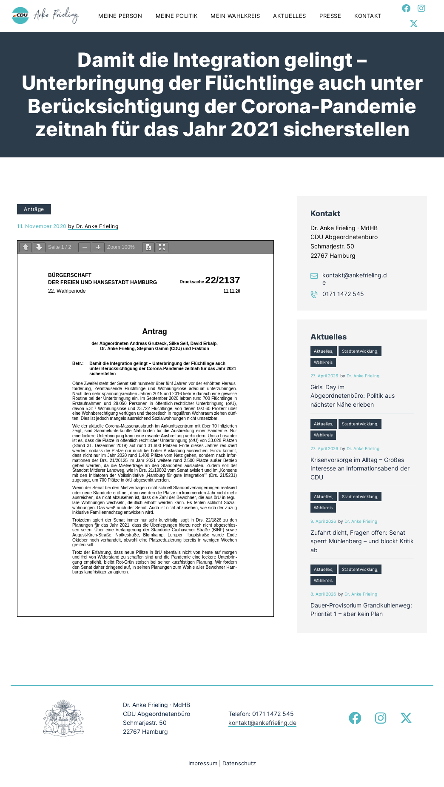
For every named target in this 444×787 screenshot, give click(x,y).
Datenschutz (239, 763)
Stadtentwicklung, (360, 351)
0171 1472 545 (343, 294)
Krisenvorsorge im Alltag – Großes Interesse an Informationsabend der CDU (360, 468)
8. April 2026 (323, 594)
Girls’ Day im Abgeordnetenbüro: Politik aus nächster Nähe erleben (352, 395)
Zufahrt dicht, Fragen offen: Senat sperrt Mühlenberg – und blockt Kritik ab (362, 541)
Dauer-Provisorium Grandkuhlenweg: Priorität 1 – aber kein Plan (361, 609)
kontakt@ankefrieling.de (354, 278)
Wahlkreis (323, 362)
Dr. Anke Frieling (363, 376)
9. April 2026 (323, 521)
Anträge (34, 209)
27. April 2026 (324, 376)
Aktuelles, (323, 351)
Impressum (202, 763)
